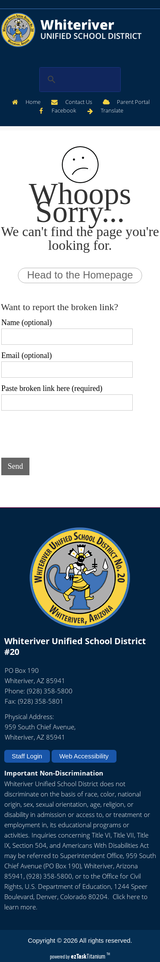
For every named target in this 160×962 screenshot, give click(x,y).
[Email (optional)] (67, 369)
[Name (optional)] (67, 337)
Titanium (89, 956)
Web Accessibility (84, 756)
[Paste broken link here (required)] (67, 402)
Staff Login (27, 756)
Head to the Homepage (80, 275)
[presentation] (66, 432)
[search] (78, 79)
